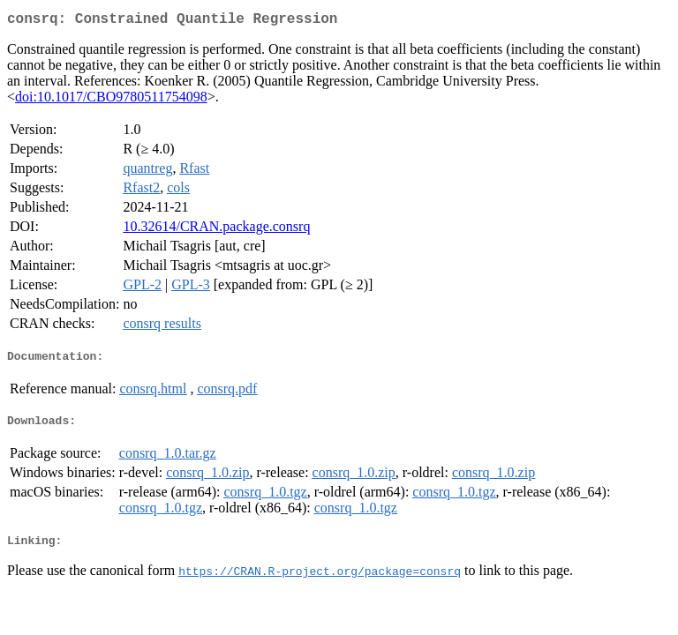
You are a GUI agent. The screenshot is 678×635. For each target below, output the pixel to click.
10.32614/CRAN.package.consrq (216, 229)
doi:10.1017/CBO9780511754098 (111, 100)
